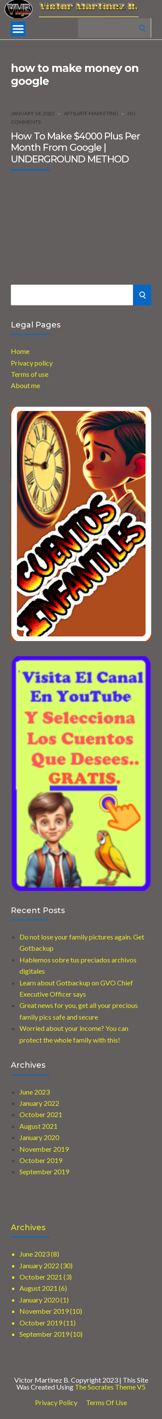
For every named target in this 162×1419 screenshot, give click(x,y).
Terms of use (29, 374)
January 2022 (39, 1103)
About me (25, 385)
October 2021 (40, 1114)
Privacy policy (32, 363)
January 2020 (39, 1137)
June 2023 (34, 1092)
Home (20, 351)
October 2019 (40, 1160)
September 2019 (44, 1171)
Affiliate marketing (91, 113)
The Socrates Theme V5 (110, 1387)
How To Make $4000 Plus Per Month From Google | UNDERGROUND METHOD (75, 147)
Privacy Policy (56, 1402)
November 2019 (44, 1149)
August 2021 (38, 1126)
